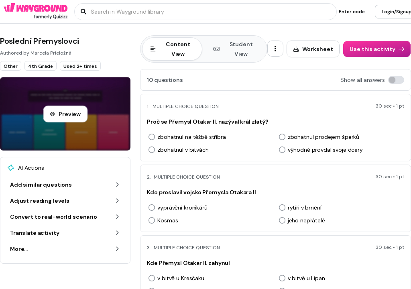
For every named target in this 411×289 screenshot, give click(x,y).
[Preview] (65, 114)
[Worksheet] (313, 49)
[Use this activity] (377, 49)
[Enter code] (352, 11)
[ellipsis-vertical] (275, 49)
